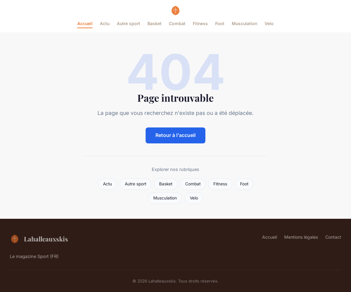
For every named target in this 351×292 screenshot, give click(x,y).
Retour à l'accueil (175, 135)
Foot (219, 23)
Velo (269, 23)
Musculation (244, 23)
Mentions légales (301, 237)
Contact (333, 237)
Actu (104, 23)
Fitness (200, 23)
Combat (177, 23)
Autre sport (128, 23)
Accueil (85, 23)
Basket (154, 23)
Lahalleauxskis (39, 239)
